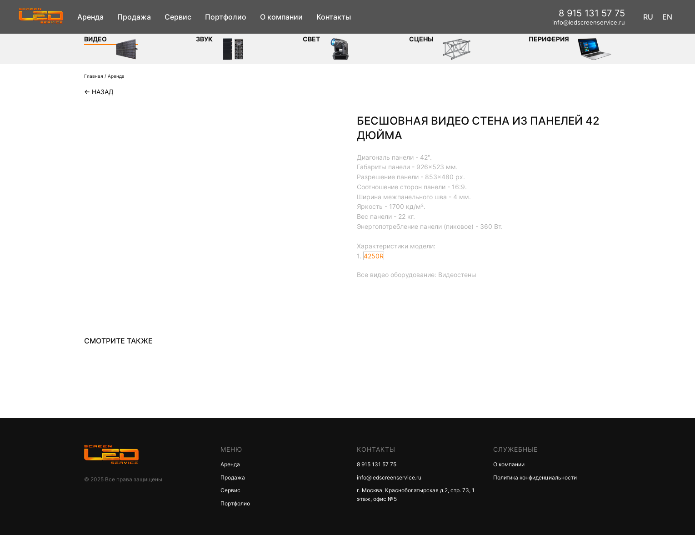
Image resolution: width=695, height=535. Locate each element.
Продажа (134, 16)
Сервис (178, 16)
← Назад (99, 92)
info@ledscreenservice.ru (588, 22)
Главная (93, 76)
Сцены (421, 39)
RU (648, 16)
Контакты (333, 16)
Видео (95, 39)
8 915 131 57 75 (592, 13)
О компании (281, 16)
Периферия (549, 39)
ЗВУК (204, 39)
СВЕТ (311, 39)
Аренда (90, 16)
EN (667, 16)
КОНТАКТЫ (376, 449)
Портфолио (225, 16)
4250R (374, 256)
